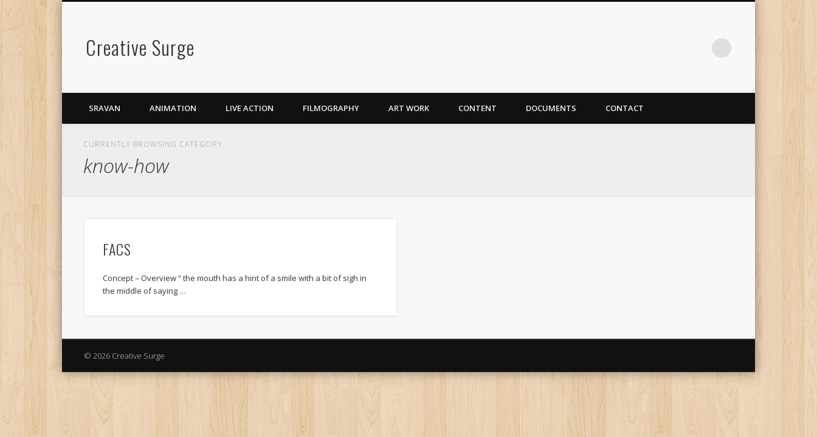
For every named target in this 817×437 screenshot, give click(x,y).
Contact (624, 108)
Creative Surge (140, 47)
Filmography (331, 108)
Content (477, 108)
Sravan (104, 108)
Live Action (250, 108)
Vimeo (671, 48)
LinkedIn (696, 48)
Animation (173, 108)
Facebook (647, 48)
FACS (117, 249)
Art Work (408, 108)
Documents (551, 108)
